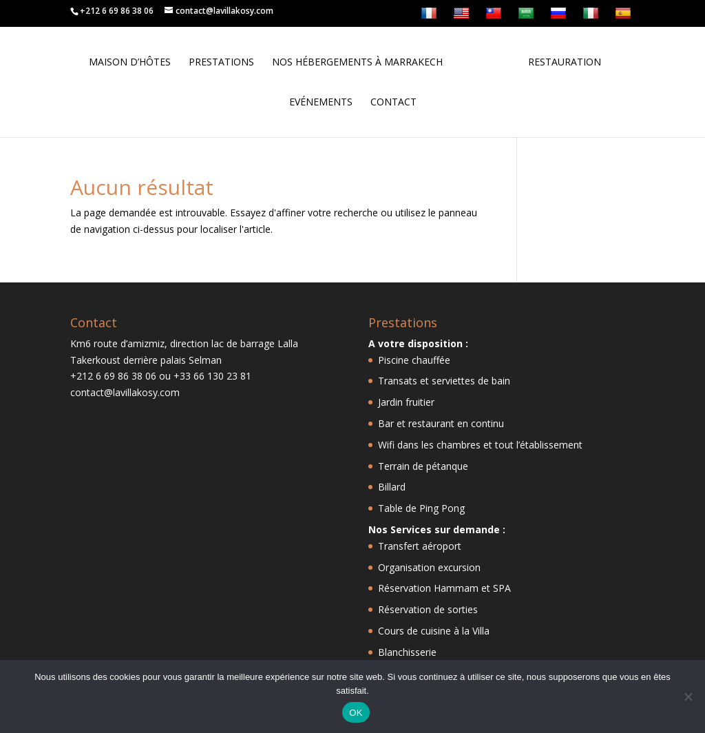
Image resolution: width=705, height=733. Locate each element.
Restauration (564, 62)
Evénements (320, 102)
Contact (393, 102)
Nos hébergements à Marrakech (357, 62)
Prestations (221, 62)
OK (355, 713)
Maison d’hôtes (130, 62)
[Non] (688, 696)
